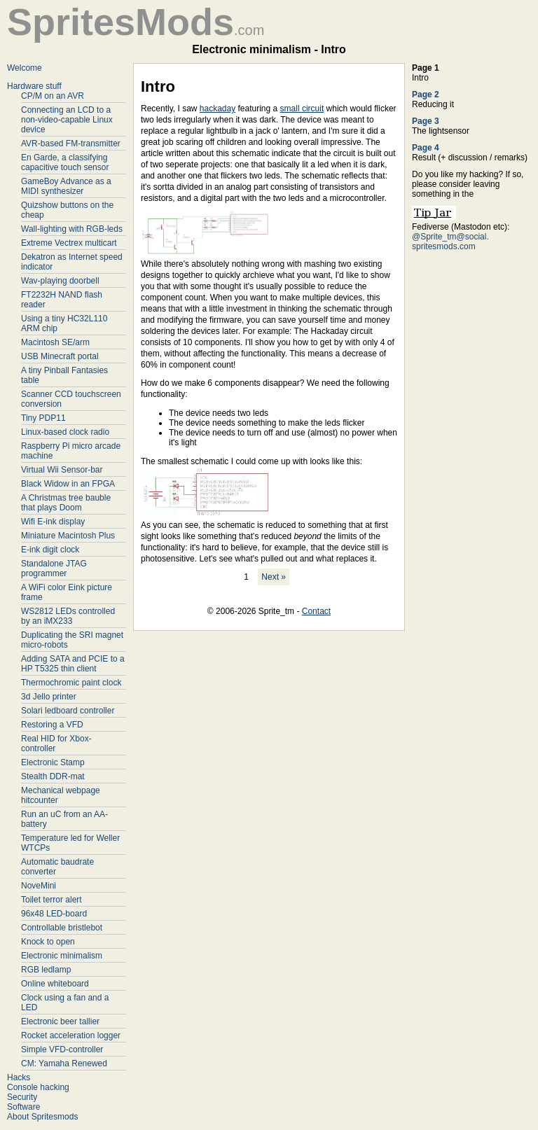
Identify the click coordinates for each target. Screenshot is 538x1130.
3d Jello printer (48, 697)
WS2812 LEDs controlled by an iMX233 (68, 616)
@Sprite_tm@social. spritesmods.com (450, 241)
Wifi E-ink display (53, 521)
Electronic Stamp (53, 762)
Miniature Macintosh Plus (68, 535)
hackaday (217, 108)
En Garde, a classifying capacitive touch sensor (65, 162)
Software (23, 1107)
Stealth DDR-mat (53, 776)
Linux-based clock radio (65, 432)
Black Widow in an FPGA (68, 484)
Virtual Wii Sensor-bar (61, 470)
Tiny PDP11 (43, 418)
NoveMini (38, 886)
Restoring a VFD (52, 725)
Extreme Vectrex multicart (69, 243)
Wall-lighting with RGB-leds (72, 229)
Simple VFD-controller (62, 1049)
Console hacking (38, 1087)
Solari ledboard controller (67, 711)
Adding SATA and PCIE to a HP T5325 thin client (73, 664)
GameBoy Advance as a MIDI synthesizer (66, 186)
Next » (273, 577)
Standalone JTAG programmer (54, 568)
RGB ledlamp (46, 970)
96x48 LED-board (54, 914)
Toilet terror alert (51, 900)
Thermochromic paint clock (71, 683)
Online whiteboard (55, 984)
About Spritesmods (42, 1117)
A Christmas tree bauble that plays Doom (66, 502)
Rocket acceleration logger (70, 1035)
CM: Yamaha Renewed (64, 1063)
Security (22, 1097)
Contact (316, 611)
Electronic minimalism (61, 956)
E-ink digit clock (50, 549)
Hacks (18, 1077)
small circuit (302, 108)
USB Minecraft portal (60, 356)
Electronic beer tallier (60, 1021)
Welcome (24, 68)
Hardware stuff (34, 86)
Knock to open (48, 942)
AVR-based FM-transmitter (70, 143)
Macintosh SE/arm (55, 342)
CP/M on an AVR (52, 96)
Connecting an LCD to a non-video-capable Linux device (67, 119)
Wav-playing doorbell (60, 281)
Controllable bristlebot (61, 928)
